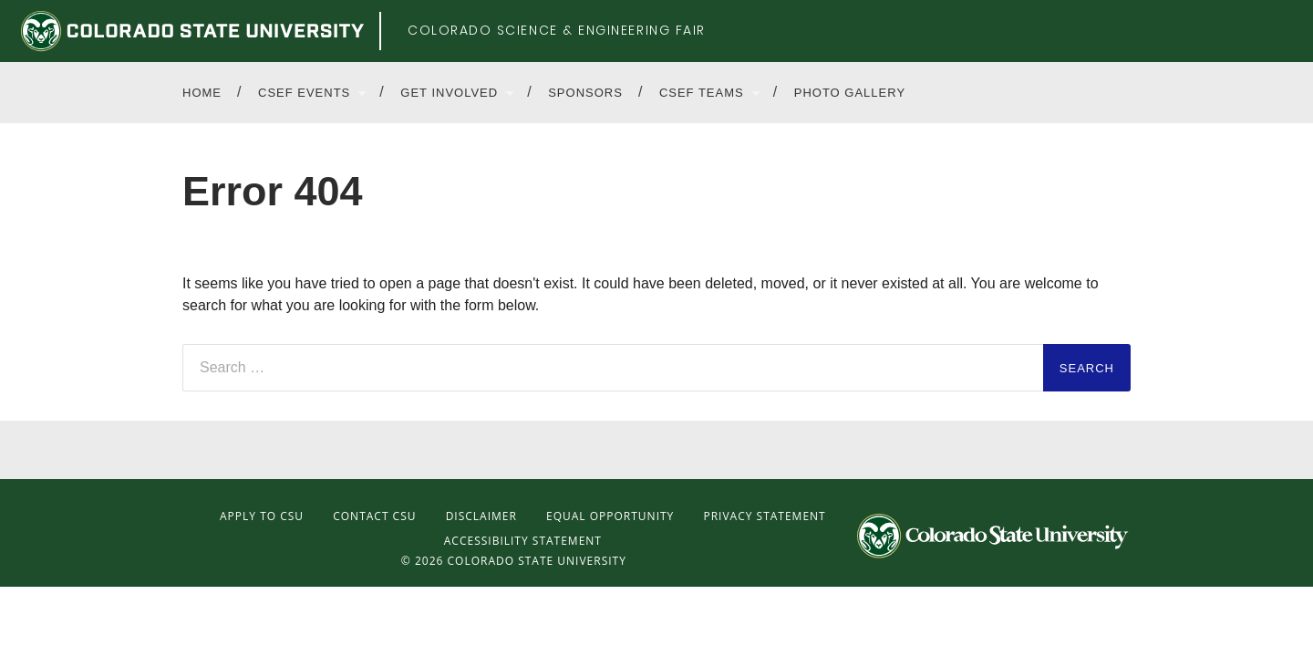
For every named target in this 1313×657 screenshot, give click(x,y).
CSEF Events (304, 92)
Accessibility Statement (523, 540)
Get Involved (449, 92)
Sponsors (585, 92)
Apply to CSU (262, 516)
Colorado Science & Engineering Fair (557, 30)
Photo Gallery (849, 92)
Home (202, 92)
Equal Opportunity (610, 516)
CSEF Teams (701, 92)
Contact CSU (374, 516)
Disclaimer (481, 516)
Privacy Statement (764, 516)
